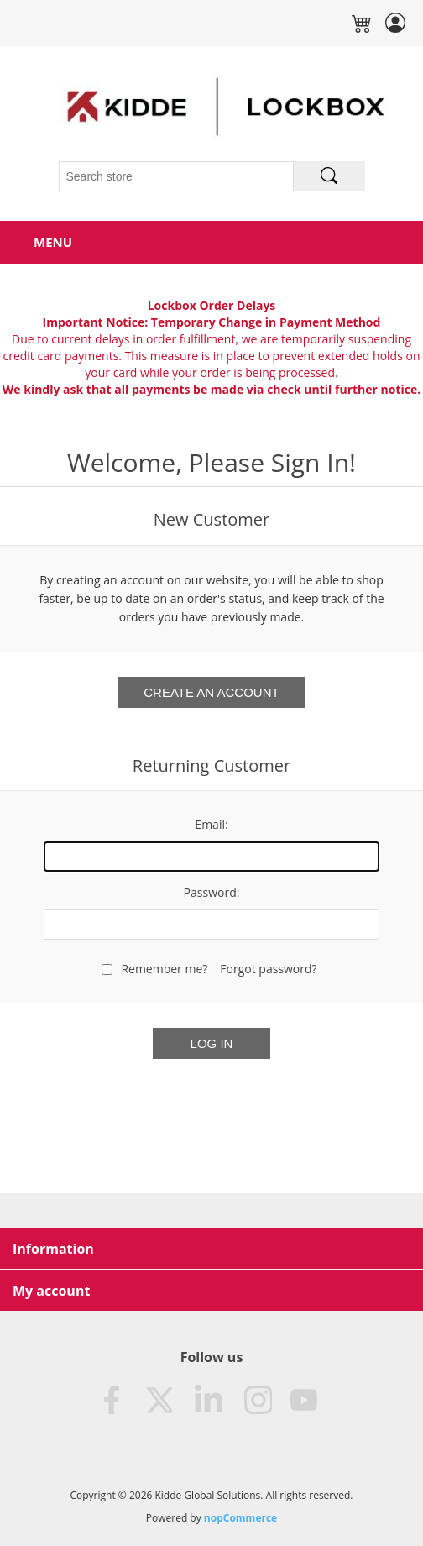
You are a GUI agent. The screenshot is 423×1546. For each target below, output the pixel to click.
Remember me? (164, 969)
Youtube (305, 1401)
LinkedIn (207, 1401)
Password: (212, 892)
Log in (212, 1043)
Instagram (256, 1401)
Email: (211, 824)
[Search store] (176, 176)
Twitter (159, 1401)
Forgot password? (268, 969)
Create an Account (211, 692)
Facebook (110, 1401)
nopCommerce (240, 1518)
